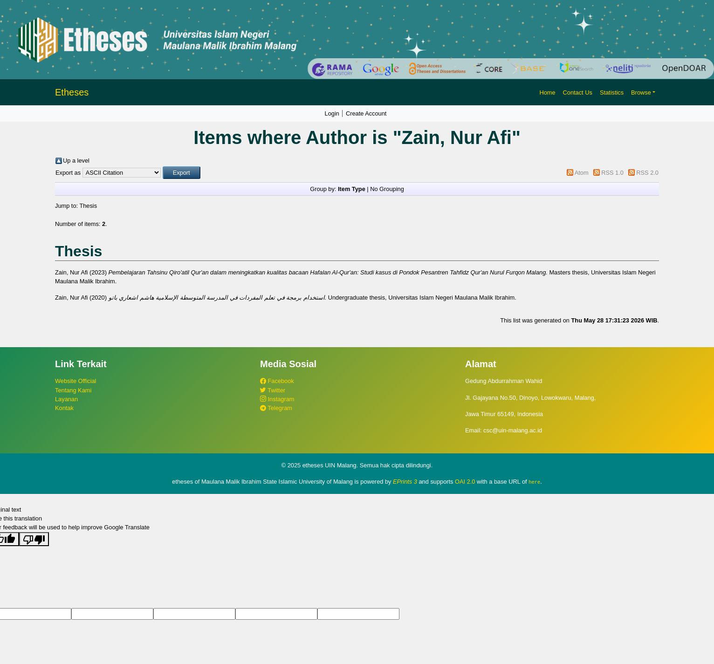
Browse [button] (641, 92)
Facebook (277, 380)
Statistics (612, 92)
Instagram (277, 399)
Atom (582, 172)
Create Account (366, 113)
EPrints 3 (405, 481)
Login (332, 113)
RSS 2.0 (647, 172)
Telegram (276, 407)
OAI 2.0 (465, 481)
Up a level (76, 160)
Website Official (75, 380)
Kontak (64, 407)
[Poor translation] (34, 539)
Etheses (72, 92)
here (534, 482)
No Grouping (387, 188)
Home (547, 92)
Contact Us (577, 92)
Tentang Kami (73, 390)
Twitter (272, 390)
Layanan (66, 399)
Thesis (88, 205)
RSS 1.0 (612, 172)
